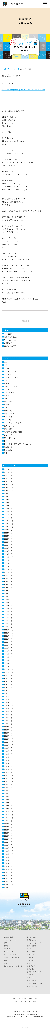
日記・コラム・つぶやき (13, 423)
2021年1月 (8, 663)
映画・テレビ (9, 426)
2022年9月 (8, 602)
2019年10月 (8, 709)
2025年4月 (8, 509)
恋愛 (5, 408)
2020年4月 (8, 690)
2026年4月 (8, 472)
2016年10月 (8, 818)
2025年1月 (8, 518)
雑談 (5, 362)
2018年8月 (8, 751)
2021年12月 (8, 630)
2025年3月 (8, 512)
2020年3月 (8, 693)
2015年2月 (8, 878)
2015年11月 (8, 851)
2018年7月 (8, 754)
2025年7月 (8, 499)
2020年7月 (8, 681)
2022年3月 (8, 621)
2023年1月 (8, 590)
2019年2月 (8, 733)
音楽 (5, 453)
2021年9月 (8, 639)
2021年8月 (8, 642)
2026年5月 (8, 469)
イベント (7, 374)
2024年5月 (8, 542)
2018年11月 (8, 742)
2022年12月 (8, 593)
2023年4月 (8, 581)
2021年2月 (8, 660)
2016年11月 (8, 815)
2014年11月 (8, 887)
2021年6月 (8, 648)
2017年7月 (8, 790)
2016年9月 (8, 821)
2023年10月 (8, 563)
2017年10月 (8, 781)
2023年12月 (8, 557)
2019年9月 (8, 712)
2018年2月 (8, 769)
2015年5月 (8, 869)
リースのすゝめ (10, 340)
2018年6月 (8, 757)
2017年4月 (8, 799)
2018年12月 (8, 739)
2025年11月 (8, 487)
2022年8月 (8, 606)
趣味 (5, 441)
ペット (6, 395)
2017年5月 (8, 796)
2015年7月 (8, 863)
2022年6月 (8, 612)
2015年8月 (8, 860)
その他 (6, 383)
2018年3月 (8, 766)
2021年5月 (8, 651)
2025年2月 (8, 515)
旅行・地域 (8, 420)
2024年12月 (8, 521)
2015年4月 (8, 872)
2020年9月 (8, 675)
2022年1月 (8, 627)
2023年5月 (8, 578)
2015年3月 (8, 875)
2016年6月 (8, 830)
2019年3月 (8, 730)
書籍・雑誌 (8, 429)
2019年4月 (8, 727)
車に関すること (10, 447)
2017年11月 (8, 778)
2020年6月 (8, 684)
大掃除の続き (9, 343)
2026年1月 (8, 481)
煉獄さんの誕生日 (11, 337)
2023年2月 (8, 587)
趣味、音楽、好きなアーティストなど (18, 444)
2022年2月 (8, 624)
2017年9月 (8, 784)
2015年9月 (8, 857)
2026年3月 (8, 475)
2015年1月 (8, 881)
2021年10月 (8, 636)
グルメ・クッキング (12, 377)
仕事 (5, 398)
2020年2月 (8, 696)
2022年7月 (8, 609)
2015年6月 (8, 866)
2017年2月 (8, 806)
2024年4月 (8, 545)
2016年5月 (8, 833)
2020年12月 (8, 666)
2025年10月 (8, 490)
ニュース (7, 389)
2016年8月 (8, 824)
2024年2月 (8, 551)
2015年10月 (8, 854)
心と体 (6, 405)
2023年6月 (8, 575)
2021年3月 (8, 657)
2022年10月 (8, 599)
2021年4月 (8, 654)
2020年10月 (8, 672)
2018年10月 (8, 745)
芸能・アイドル (10, 438)
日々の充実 (8, 334)
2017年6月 (8, 793)
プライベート (9, 392)
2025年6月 (8, 502)
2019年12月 (8, 703)
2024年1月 (8, 554)
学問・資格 (8, 401)
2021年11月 (8, 633)
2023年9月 (8, 566)
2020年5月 (8, 687)
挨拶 (5, 365)
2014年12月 (8, 884)
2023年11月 (8, 560)
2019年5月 (8, 724)
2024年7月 (8, 536)
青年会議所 (8, 450)
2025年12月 (8, 484)
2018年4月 (8, 763)
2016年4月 (8, 836)
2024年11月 (8, 524)
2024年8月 (8, 533)
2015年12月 (8, 848)
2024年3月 (8, 548)
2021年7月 (8, 645)
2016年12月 (8, 812)
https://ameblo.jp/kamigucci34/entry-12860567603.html (23, 90)
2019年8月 (8, 715)
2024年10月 (8, 527)
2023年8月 (8, 569)
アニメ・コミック (11, 371)
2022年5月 (8, 615)
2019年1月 (8, 736)
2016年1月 (8, 845)
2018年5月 (8, 760)
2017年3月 (8, 803)
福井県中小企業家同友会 (13, 432)
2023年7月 (8, 572)
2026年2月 (8, 478)
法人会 (6, 368)
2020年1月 (8, 699)
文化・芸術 (8, 417)
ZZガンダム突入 (10, 346)
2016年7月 (8, 827)
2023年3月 (8, 584)
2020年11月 (8, 669)
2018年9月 (8, 748)
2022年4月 (8, 618)
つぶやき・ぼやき (26, 69)
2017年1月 (8, 809)
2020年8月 (8, 678)
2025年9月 (8, 493)
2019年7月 (8, 718)
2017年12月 (8, 775)
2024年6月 (8, 539)
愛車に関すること (11, 411)
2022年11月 (8, 596)
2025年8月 (8, 496)
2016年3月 (8, 839)
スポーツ (7, 380)
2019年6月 (8, 721)
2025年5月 (8, 506)
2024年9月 (8, 530)
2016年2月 (8, 842)
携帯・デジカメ (10, 414)
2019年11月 (8, 706)
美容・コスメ (9, 435)
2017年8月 (8, 787)
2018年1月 (8, 772)
